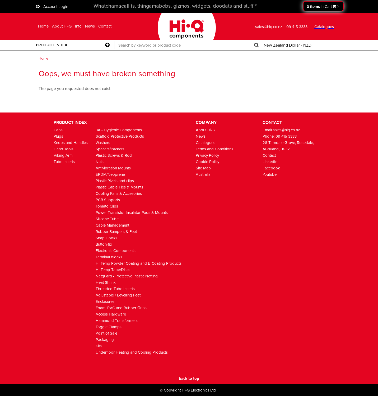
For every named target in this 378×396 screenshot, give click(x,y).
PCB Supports (108, 199)
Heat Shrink (106, 282)
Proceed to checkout (323, 6)
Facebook (271, 168)
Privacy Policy (207, 155)
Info (78, 26)
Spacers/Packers (110, 149)
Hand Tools (63, 149)
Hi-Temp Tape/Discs (113, 269)
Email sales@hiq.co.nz (281, 130)
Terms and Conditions (214, 149)
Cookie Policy (207, 161)
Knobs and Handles (71, 142)
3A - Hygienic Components (119, 130)
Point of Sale (106, 333)
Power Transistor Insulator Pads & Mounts (132, 212)
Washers (103, 142)
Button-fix (104, 244)
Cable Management (112, 225)
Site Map (203, 168)
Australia (203, 174)
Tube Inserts (64, 161)
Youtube (270, 174)
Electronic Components (116, 250)
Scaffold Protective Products (120, 136)
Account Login (55, 6)
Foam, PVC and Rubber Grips (121, 307)
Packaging (105, 339)
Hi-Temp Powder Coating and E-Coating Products (138, 263)
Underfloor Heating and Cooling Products (132, 352)
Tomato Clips (107, 206)
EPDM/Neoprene (110, 174)
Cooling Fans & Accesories (119, 193)
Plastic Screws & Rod (114, 155)
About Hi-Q (62, 26)
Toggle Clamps (109, 327)
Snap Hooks (106, 238)
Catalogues (205, 142)
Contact (104, 26)
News (90, 26)
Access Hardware (111, 314)
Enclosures (105, 301)
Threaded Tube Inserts (115, 288)
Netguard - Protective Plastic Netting (127, 276)
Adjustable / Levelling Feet (118, 295)
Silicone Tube (107, 219)
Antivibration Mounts (113, 168)
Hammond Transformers (117, 320)
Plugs (58, 136)
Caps (58, 130)
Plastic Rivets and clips (115, 180)
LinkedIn (270, 161)
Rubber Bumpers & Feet (116, 231)
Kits (99, 346)
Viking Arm (63, 155)
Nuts (100, 161)
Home (43, 26)
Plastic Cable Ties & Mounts (119, 187)
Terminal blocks (109, 257)
